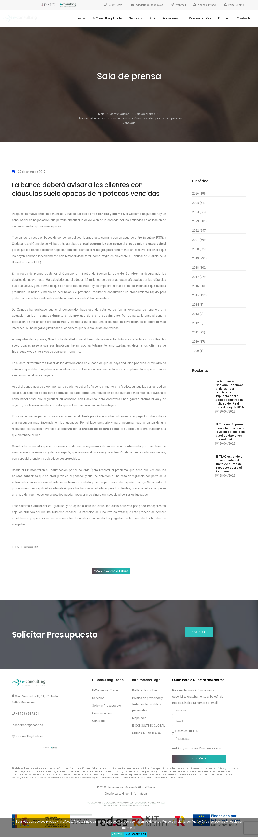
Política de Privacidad (209, 749)
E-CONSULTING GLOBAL (148, 726)
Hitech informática (134, 794)
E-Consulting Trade (100, 18)
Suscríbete (199, 759)
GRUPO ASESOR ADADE (148, 734)
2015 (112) (199, 295)
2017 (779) (199, 277)
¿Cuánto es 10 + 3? (185, 732)
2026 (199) (199, 193)
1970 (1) (197, 351)
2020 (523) (199, 249)
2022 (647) (199, 230)
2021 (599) (199, 240)
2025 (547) (199, 203)
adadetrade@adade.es (149, 4)
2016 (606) (199, 286)
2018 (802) (199, 267)
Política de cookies (145, 691)
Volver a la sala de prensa (115, 571)
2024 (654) (199, 212)
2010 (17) (198, 341)
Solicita (198, 633)
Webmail (180, 4)
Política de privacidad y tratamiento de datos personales (147, 705)
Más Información (137, 834)
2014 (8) (197, 304)
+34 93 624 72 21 (27, 714)
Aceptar (114, 834)
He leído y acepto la (198, 749)
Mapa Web (139, 719)
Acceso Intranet (207, 4)
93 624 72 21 (116, 4)
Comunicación (193, 18)
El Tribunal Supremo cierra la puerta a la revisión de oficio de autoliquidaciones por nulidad (230, 433)
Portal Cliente (236, 4)
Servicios (128, 18)
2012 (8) (197, 323)
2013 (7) (197, 314)
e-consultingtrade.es (30, 737)
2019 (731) (199, 258)
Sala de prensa (145, 114)
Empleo (216, 18)
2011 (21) (198, 332)
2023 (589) (199, 221)
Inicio (74, 18)
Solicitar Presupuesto (158, 18)
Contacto (236, 18)
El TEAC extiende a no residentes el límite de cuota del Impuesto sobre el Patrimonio (229, 466)
